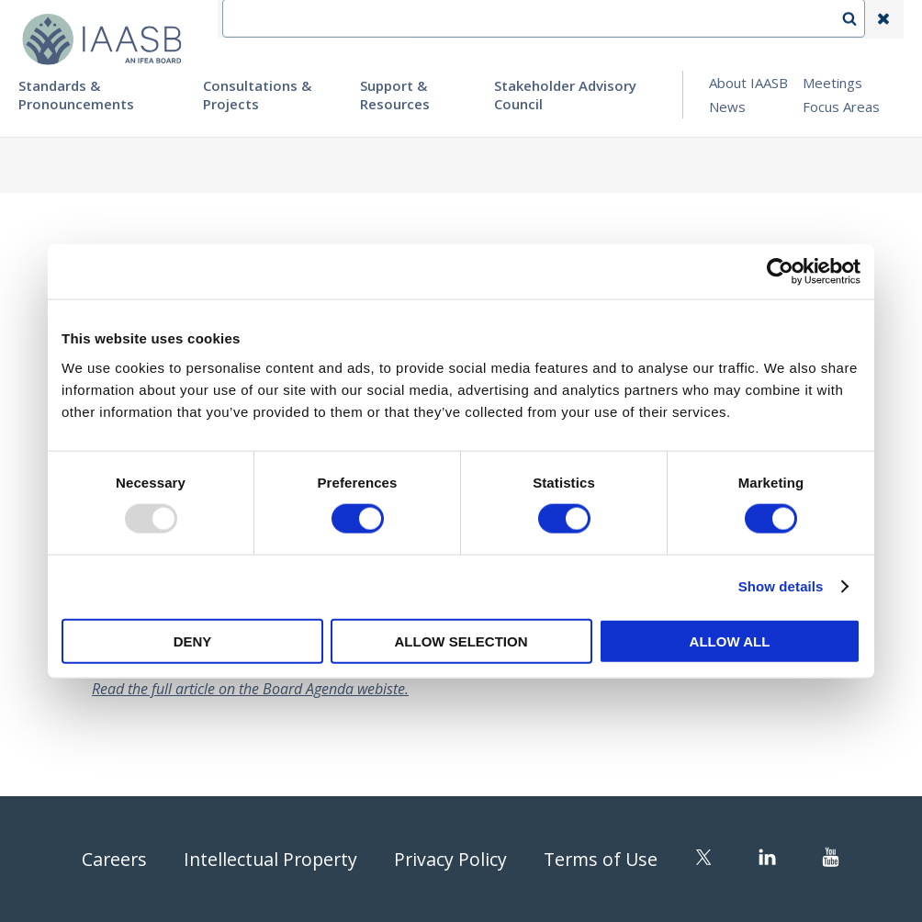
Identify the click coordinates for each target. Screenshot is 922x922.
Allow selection (461, 640)
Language (595, 19)
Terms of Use (604, 859)
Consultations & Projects (257, 94)
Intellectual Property (269, 859)
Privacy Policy (452, 859)
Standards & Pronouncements (76, 94)
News (727, 106)
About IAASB (748, 82)
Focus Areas (841, 106)
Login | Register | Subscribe (737, 19)
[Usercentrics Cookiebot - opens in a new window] (780, 272)
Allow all (730, 640)
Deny (193, 640)
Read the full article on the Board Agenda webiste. (250, 689)
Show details (781, 586)
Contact (510, 19)
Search (858, 19)
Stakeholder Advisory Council (565, 94)
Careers (109, 859)
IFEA (441, 19)
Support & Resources (395, 94)
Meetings (832, 82)
